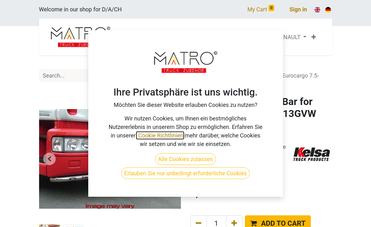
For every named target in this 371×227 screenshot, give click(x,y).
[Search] (174, 75)
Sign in (298, 9)
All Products (205, 67)
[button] (313, 37)
